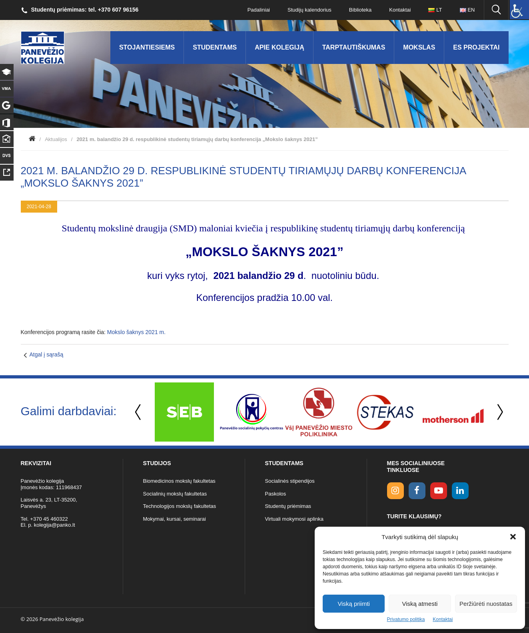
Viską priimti (353, 603)
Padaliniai (259, 10)
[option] (184, 412)
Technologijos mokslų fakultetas (179, 506)
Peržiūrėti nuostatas (486, 603)
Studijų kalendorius (309, 10)
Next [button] (499, 412)
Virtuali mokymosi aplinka (294, 519)
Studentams (215, 47)
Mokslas (419, 47)
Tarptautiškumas (353, 47)
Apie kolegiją (279, 47)
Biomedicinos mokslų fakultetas (179, 481)
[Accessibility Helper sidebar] (519, 9)
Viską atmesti (420, 603)
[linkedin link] (460, 490)
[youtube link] (438, 490)
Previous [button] (139, 412)
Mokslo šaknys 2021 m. (136, 332)
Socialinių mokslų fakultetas (175, 494)
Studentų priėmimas (288, 506)
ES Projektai (476, 47)
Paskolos (275, 494)
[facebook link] (417, 490)
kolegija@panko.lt (54, 525)
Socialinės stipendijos (290, 481)
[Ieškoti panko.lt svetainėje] (496, 10)
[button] (513, 537)
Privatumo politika (406, 619)
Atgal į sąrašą (47, 354)
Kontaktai (443, 619)
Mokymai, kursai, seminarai (174, 519)
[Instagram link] (395, 490)
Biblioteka (360, 10)
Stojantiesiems (147, 47)
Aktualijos (56, 139)
